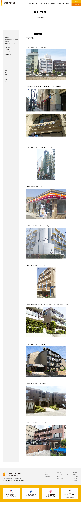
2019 (6, 83)
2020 (6, 81)
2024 (6, 72)
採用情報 (7, 49)
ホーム (46, 472)
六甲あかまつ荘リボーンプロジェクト (11, 40)
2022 (6, 77)
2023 (6, 74)
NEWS (74, 474)
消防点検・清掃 (60, 3)
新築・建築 (31, 3)
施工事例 (68, 3)
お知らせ (7, 37)
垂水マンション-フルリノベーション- (11, 44)
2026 (6, 67)
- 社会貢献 (75, 478)
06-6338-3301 (9, 480)
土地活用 (53, 3)
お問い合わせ (76, 4)
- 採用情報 (75, 480)
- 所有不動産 (75, 476)
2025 (6, 70)
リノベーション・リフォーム (42, 3)
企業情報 (76, 1)
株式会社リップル (9, 51)
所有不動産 (7, 47)
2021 (6, 79)
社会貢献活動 (8, 54)
